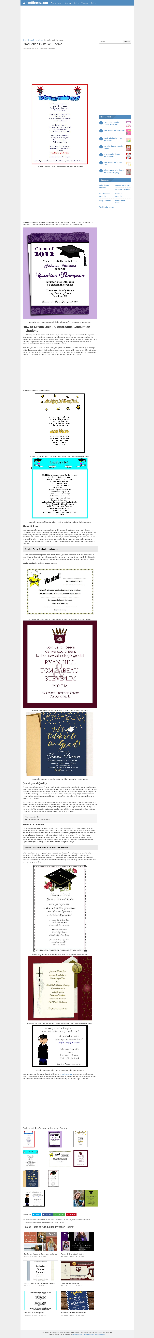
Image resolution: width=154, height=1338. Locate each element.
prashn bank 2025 (100, 1334)
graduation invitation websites (54, 1222)
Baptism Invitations (122, 185)
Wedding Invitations (88, 3)
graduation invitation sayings (81, 1220)
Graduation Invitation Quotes (34, 1313)
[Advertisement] (77, 23)
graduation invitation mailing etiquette (59, 1220)
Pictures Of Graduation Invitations (72, 1254)
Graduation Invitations (31, 48)
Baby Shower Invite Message (114, 130)
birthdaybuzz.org (89, 1334)
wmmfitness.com (35, 3)
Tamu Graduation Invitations (70, 1283)
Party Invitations (57, 3)
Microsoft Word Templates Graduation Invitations (40, 1283)
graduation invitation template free (33, 1222)
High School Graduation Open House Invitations (40, 1254)
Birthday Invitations (72, 3)
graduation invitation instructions (36, 1220)
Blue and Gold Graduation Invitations (73, 1313)
